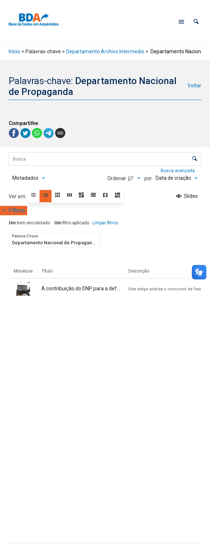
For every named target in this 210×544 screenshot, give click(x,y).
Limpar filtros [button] (105, 222)
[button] (196, 21)
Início (14, 51)
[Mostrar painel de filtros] (13, 210)
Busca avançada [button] (178, 170)
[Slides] (186, 196)
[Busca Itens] (105, 159)
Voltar (194, 85)
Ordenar (116, 178)
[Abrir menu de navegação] (181, 22)
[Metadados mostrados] (29, 178)
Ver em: (18, 196)
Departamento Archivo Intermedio (105, 51)
